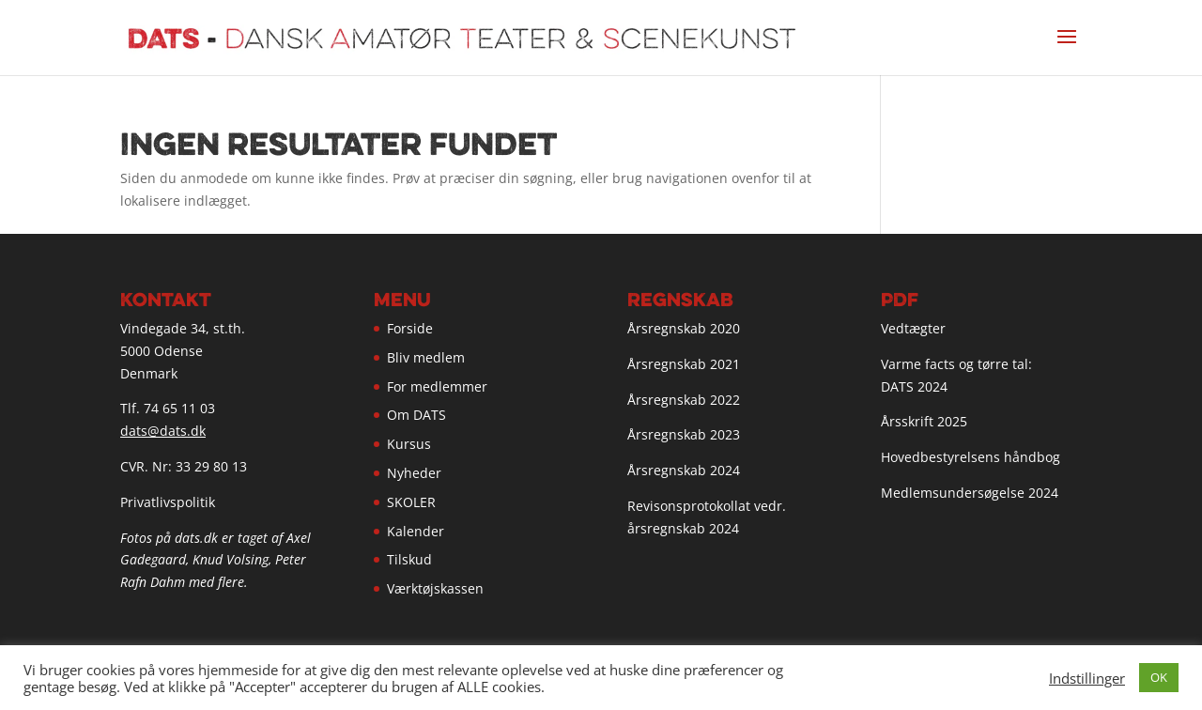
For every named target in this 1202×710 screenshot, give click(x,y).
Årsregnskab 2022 (683, 400)
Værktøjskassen (435, 588)
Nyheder (414, 473)
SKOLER (411, 502)
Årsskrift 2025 (924, 421)
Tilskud (409, 559)
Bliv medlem (426, 357)
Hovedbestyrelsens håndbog (970, 457)
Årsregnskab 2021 (683, 364)
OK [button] (1158, 677)
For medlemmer (437, 386)
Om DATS (416, 415)
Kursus (409, 444)
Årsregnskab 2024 (683, 470)
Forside (410, 328)
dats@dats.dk (163, 431)
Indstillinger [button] (1087, 678)
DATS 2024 (914, 386)
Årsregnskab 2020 (683, 328)
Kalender (415, 531)
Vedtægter (913, 328)
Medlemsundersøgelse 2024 (969, 493)
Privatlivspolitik (167, 502)
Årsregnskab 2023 (683, 434)
